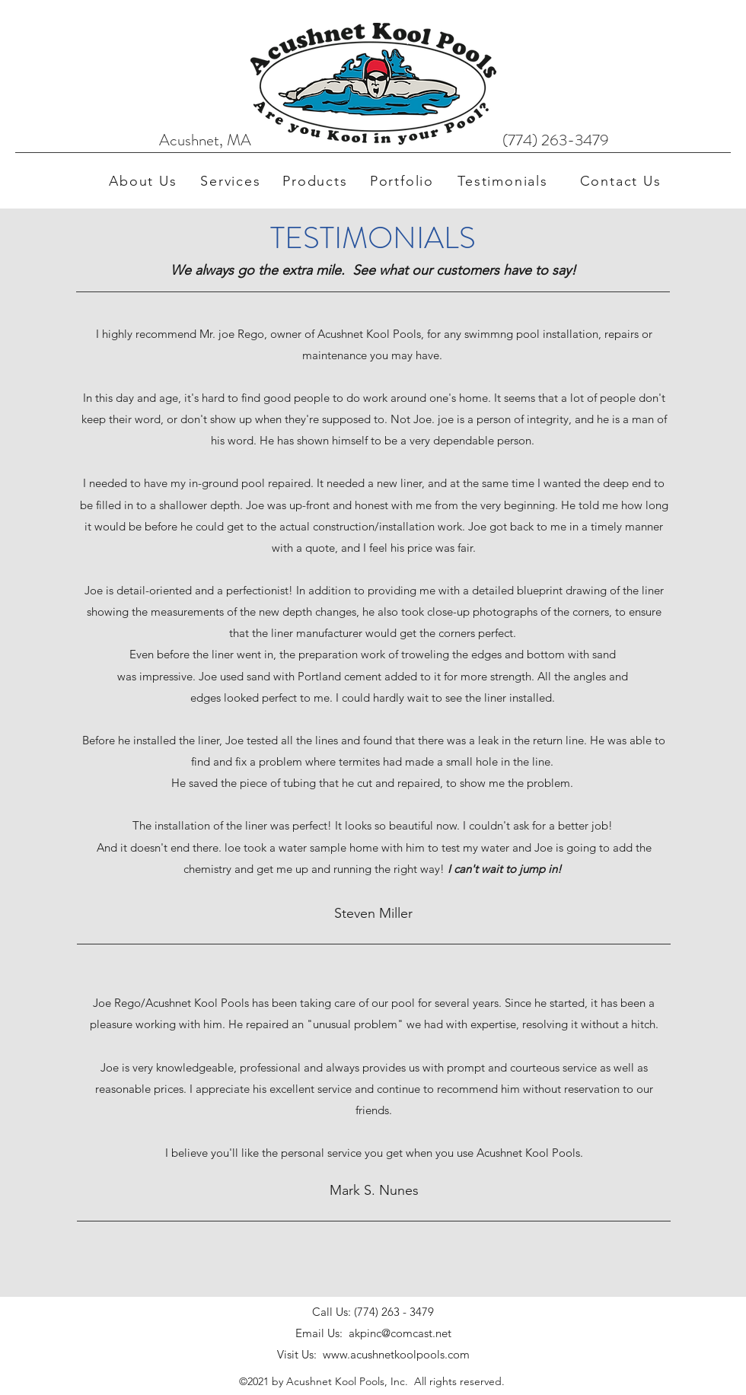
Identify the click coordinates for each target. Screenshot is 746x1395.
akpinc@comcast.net (400, 1333)
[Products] (316, 181)
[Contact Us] (622, 181)
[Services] (232, 181)
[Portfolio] (403, 181)
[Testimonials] (504, 181)
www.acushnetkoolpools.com (396, 1354)
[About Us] (144, 181)
